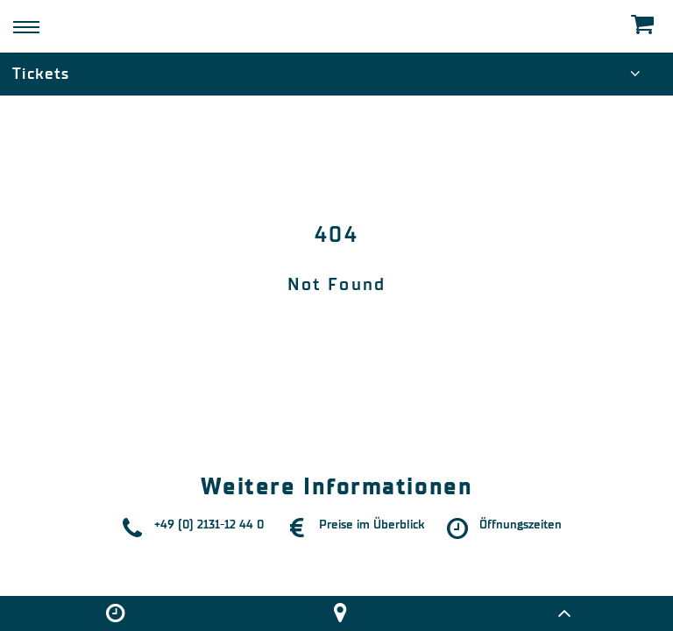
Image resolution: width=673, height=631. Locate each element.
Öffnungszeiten (520, 524)
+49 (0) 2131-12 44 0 (209, 524)
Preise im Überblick (371, 524)
